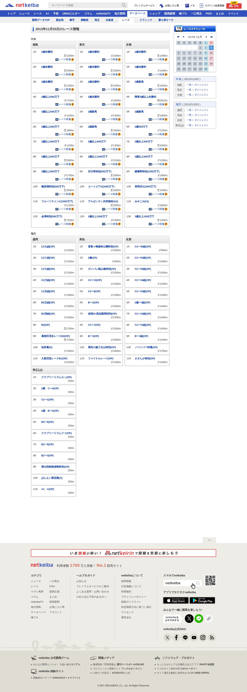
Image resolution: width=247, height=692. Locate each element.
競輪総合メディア (56, 677)
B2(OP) (45, 324)
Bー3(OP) (93, 336)
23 (206, 63)
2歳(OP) (92, 257)
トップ (11, 13)
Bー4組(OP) (141, 336)
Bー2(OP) (93, 302)
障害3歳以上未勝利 (145, 96)
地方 (179, 104)
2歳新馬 (92, 111)
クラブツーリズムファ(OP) (56, 433)
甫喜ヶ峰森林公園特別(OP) (103, 246)
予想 (55, 13)
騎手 (72, 20)
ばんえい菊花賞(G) (52, 477)
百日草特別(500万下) (99, 171)
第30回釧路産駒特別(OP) (55, 466)
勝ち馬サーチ (165, 20)
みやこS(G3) (142, 201)
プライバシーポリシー (133, 596)
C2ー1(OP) (47, 399)
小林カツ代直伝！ (111, 673)
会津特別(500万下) (51, 216)
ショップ (154, 13)
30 (206, 69)
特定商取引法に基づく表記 (136, 607)
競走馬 (59, 20)
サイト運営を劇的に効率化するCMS (183, 673)
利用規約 (126, 591)
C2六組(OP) (48, 280)
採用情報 (126, 581)
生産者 (109, 20)
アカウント (55, 612)
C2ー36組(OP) (143, 246)
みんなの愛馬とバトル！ (56, 664)
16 (206, 58)
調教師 (84, 20)
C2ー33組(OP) (143, 291)
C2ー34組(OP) (143, 280)
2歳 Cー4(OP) (50, 388)
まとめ (220, 13)
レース (38, 13)
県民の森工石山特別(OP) (102, 347)
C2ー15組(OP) (143, 324)
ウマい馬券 (37, 591)
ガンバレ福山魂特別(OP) (102, 268)
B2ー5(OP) (47, 444)
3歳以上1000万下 (97, 156)
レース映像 (63, 59)
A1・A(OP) (47, 489)
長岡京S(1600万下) (145, 186)
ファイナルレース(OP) (100, 358)
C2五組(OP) (48, 291)
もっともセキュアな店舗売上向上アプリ (185, 664)
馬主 (97, 20)
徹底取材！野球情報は (118, 664)
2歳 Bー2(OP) (50, 410)
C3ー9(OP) (94, 291)
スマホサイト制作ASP (177, 668)
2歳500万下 (141, 126)
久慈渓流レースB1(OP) (54, 358)
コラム (88, 13)
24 (211, 63)
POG (209, 13)
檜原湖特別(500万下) (53, 186)
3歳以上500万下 (50, 96)
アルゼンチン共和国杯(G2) (103, 201)
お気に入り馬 (56, 607)
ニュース (24, 13)
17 (211, 58)
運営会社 (126, 617)
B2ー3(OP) (47, 455)
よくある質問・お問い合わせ (92, 591)
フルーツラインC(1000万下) (57, 201)
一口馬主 (196, 13)
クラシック (146, 20)
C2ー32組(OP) (143, 257)
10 (211, 53)
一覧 (189, 84)
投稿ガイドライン (131, 601)
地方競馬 (119, 13)
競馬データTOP (41, 20)
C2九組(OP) (48, 246)
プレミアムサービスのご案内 (92, 586)
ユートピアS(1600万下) (101, 186)
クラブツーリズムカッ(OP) (56, 377)
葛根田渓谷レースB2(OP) (55, 336)
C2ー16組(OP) (143, 313)
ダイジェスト (201, 84)
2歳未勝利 (47, 51)
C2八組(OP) (48, 257)
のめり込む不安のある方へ (91, 596)
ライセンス (127, 612)
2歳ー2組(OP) (142, 302)
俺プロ (183, 13)
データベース (137, 13)
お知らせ (81, 581)
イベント (233, 13)
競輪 (234, 5)
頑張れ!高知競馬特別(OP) (102, 313)
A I (47, 13)
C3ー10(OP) (95, 280)
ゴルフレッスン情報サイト (117, 668)
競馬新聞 (169, 13)
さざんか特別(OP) (145, 358)
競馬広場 (54, 591)
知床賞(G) (46, 347)
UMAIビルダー (71, 13)
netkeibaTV (103, 13)
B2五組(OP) (48, 302)
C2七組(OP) (48, 268)
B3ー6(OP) (47, 421)
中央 (179, 79)
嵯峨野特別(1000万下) (147, 171)
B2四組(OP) (48, 313)
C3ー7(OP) (94, 324)
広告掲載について (131, 586)
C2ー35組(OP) (143, 268)
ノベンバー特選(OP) (146, 347)
